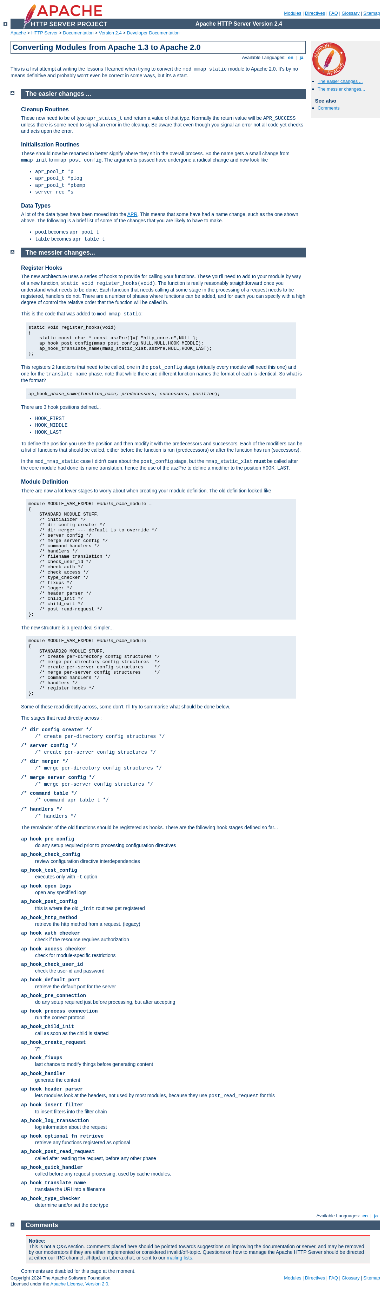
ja (301, 57)
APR (132, 214)
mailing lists (179, 1258)
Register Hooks (41, 268)
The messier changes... (341, 89)
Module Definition (44, 482)
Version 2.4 (110, 32)
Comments (329, 108)
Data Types (36, 206)
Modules (292, 13)
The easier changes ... (340, 81)
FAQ (333, 13)
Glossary (350, 13)
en (290, 57)
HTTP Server (44, 32)
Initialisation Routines (50, 145)
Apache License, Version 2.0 (79, 1284)
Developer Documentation (153, 32)
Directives (315, 13)
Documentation (78, 32)
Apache (18, 32)
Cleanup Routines (45, 109)
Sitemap (371, 13)
